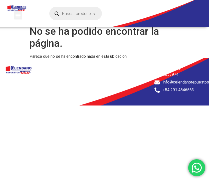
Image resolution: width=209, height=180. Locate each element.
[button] (18, 15)
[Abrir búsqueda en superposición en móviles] (75, 13)
